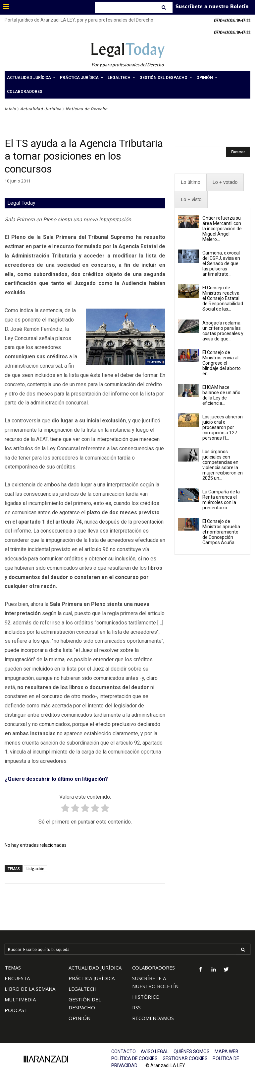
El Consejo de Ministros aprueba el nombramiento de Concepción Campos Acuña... (221, 532)
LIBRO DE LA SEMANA (30, 988)
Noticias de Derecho (87, 109)
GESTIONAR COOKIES (185, 1058)
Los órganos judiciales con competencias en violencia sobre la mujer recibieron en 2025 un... (222, 465)
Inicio (10, 109)
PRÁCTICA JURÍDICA (92, 978)
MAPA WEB (226, 1051)
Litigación (35, 868)
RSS (136, 1007)
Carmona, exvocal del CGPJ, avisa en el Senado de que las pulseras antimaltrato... (221, 263)
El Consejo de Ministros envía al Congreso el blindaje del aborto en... (221, 363)
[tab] (190, 182)
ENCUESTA (17, 978)
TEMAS (13, 967)
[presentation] (190, 182)
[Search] (164, 7)
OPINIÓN (79, 1018)
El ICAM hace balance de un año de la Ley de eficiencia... (221, 395)
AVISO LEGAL (155, 1051)
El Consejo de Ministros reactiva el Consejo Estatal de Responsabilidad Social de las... (222, 298)
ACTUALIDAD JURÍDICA (95, 967)
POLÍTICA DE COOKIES (134, 1058)
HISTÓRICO (146, 996)
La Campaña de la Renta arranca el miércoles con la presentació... (221, 499)
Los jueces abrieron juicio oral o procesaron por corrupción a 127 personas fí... (222, 427)
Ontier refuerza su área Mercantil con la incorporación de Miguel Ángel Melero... (222, 228)
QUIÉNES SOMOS (192, 1051)
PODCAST (16, 1010)
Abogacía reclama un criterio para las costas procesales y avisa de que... (222, 330)
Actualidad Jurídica (41, 109)
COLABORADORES (153, 967)
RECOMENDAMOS (153, 1018)
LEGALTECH (83, 988)
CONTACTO (123, 1051)
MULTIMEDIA (20, 999)
